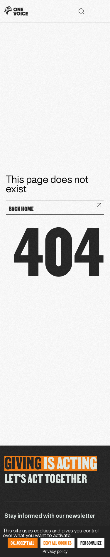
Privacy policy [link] (55, 551)
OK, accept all (23, 542)
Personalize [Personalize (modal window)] (90, 542)
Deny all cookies (57, 542)
